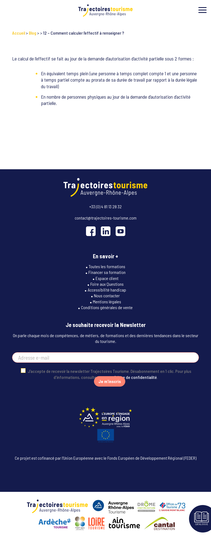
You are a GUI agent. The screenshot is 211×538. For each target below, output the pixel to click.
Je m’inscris (109, 381)
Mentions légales (107, 301)
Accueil (18, 32)
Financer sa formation (107, 272)
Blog (32, 32)
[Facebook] (91, 231)
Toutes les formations (107, 266)
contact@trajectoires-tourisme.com (106, 217)
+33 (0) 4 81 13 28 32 (105, 206)
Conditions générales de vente (107, 307)
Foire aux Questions (107, 284)
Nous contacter (107, 295)
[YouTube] (120, 231)
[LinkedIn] (105, 231)
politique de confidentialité (133, 377)
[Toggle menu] (202, 10)
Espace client (107, 278)
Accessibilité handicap (107, 289)
